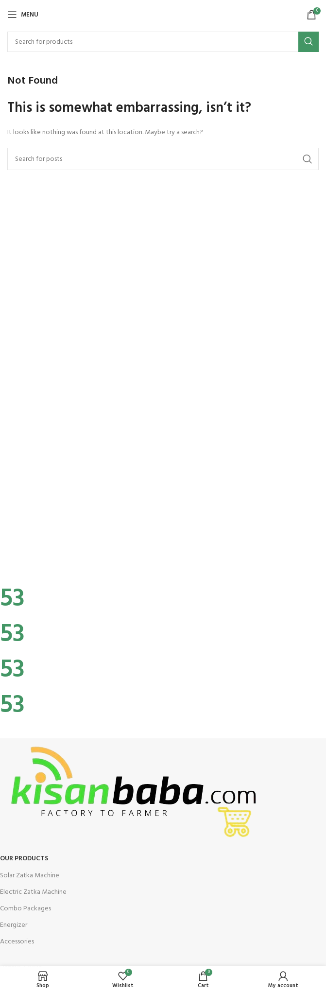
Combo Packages (25, 908)
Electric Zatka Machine (33, 892)
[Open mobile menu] (22, 14)
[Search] (163, 42)
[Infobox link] (163, 564)
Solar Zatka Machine (29, 875)
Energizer (13, 925)
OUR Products (24, 858)
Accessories (17, 941)
